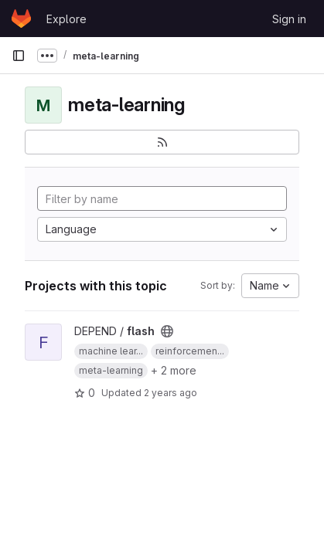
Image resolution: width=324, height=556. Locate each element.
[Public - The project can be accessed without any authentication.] (167, 331)
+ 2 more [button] (173, 370)
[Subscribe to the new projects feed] (162, 142)
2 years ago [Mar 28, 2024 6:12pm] (170, 392)
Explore (66, 18)
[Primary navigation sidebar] (18, 55)
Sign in (289, 18)
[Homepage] (21, 18)
